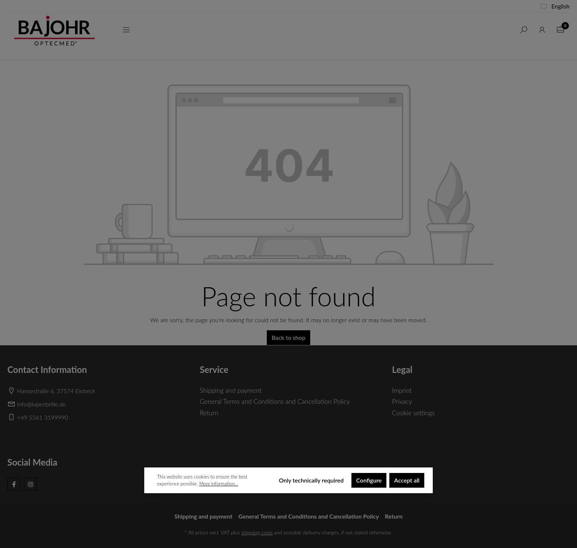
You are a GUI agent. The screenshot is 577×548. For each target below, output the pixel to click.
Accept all (407, 480)
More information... (218, 484)
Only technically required (311, 480)
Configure (369, 480)
